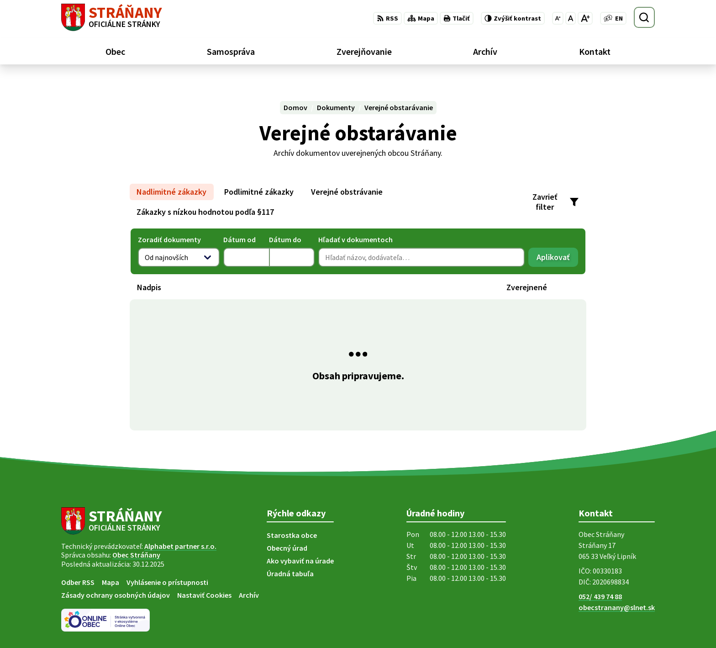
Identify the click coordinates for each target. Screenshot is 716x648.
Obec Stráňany (136, 554)
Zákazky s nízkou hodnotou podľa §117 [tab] (205, 212)
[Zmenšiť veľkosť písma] (557, 18)
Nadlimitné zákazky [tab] (171, 191)
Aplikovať (557, 259)
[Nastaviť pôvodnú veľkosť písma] (570, 18)
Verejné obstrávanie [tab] (347, 191)
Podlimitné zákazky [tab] (259, 191)
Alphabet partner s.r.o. (180, 546)
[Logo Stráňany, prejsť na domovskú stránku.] (111, 17)
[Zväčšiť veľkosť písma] (585, 18)
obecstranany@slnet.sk (617, 607)
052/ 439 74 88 (600, 596)
